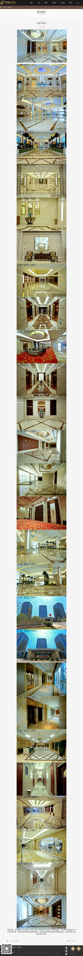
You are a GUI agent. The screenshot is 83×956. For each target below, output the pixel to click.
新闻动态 (13, 947)
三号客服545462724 (72, 953)
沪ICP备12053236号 (44, 953)
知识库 (63, 2)
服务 (31, 2)
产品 (39, 2)
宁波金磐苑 (15, 941)
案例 (46, 2)
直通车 (54, 2)
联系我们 (19, 947)
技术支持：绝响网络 (55, 953)
